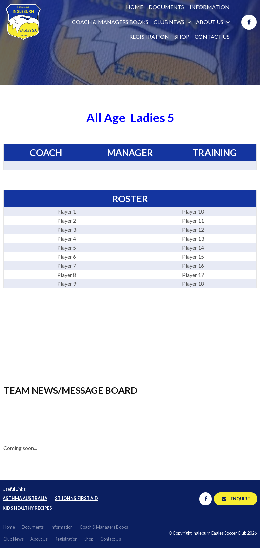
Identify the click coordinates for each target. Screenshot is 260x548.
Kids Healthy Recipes (27, 508)
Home (134, 7)
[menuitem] (9, 527)
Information (210, 7)
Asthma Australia (25, 498)
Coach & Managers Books (110, 22)
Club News (169, 22)
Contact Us (212, 36)
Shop (181, 36)
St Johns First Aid (76, 498)
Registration (149, 36)
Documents (166, 7)
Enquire (240, 498)
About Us (209, 22)
